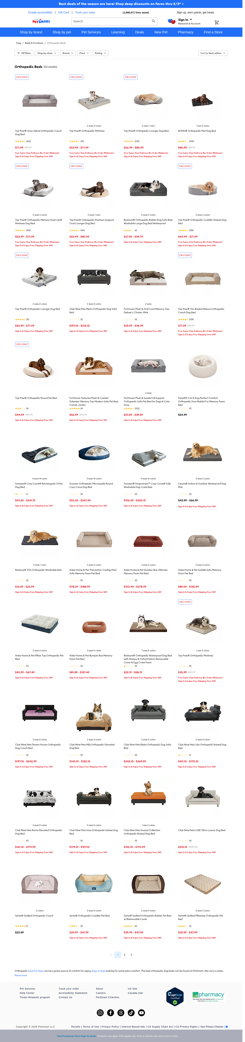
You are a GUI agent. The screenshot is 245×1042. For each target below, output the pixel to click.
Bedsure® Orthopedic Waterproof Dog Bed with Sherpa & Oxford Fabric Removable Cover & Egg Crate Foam (148, 659)
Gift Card (63, 12)
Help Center (27, 993)
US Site (132, 988)
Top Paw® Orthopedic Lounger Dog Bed (146, 130)
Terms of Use (91, 1026)
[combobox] (114, 21)
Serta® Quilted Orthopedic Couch (34, 915)
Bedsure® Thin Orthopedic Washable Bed (38, 569)
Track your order (85, 12)
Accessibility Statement (73, 993)
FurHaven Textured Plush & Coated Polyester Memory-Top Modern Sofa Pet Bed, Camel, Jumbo (94, 401)
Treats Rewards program (35, 997)
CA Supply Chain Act (160, 1026)
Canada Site (135, 993)
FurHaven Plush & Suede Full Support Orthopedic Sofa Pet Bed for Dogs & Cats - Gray (147, 401)
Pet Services (27, 988)
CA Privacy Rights (187, 1026)
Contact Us (65, 997)
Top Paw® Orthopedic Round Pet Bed (36, 398)
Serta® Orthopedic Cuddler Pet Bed (89, 915)
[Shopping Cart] (221, 22)
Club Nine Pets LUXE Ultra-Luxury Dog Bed (201, 830)
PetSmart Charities (107, 997)
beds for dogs (35, 970)
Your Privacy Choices (214, 1027)
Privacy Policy (110, 1026)
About (99, 988)
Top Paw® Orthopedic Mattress (87, 130)
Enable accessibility (40, 12)
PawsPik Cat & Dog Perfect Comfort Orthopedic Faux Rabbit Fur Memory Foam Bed (201, 401)
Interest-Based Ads (133, 1026)
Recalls (75, 1026)
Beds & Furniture (34, 43)
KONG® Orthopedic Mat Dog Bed (197, 130)
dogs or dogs (98, 970)
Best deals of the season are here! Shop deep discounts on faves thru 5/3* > (121, 4)
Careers (101, 993)
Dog (18, 43)
